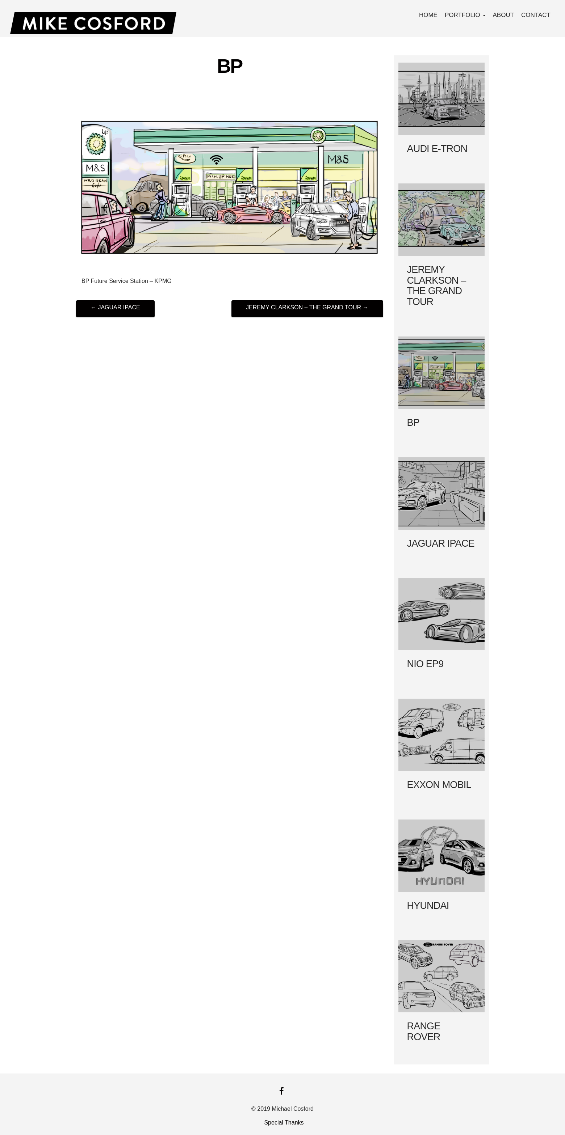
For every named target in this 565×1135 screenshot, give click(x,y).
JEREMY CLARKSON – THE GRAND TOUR (307, 307)
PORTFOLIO (465, 15)
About (503, 15)
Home (428, 15)
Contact (536, 15)
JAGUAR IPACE (115, 307)
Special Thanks (284, 1122)
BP (229, 66)
